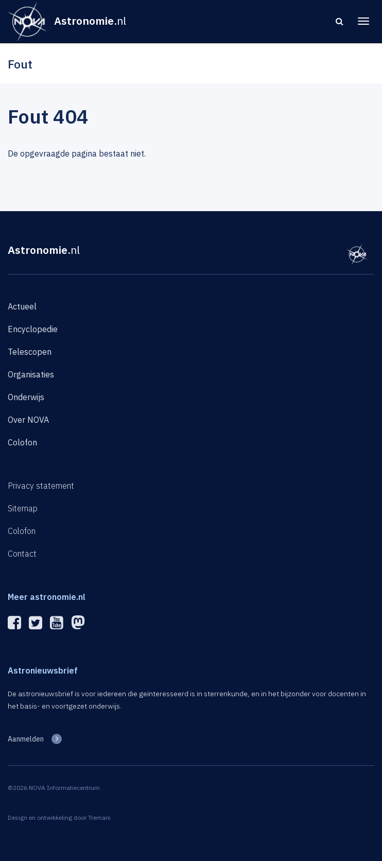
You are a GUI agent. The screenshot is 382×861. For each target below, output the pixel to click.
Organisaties (31, 374)
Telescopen (29, 352)
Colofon (22, 442)
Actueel (22, 306)
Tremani (99, 817)
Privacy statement (41, 485)
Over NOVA (28, 420)
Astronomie (44, 250)
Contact (22, 553)
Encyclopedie (33, 329)
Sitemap (23, 508)
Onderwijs (26, 397)
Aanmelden (26, 739)
